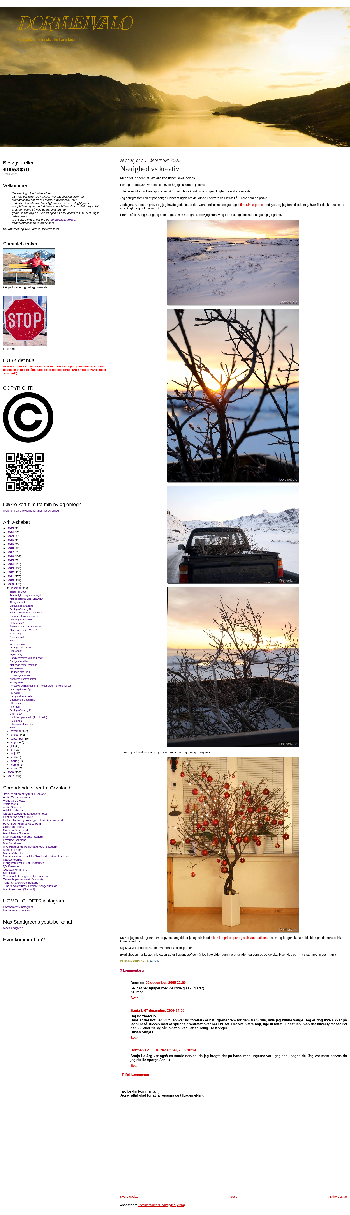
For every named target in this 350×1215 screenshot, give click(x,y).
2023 (10, 536)
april (13, 757)
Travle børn (16, 668)
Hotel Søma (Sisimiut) (16, 833)
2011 (10, 576)
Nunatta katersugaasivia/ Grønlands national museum (36, 856)
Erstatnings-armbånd (21, 605)
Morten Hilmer (12, 849)
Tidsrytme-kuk (18, 602)
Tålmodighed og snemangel (25, 595)
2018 (10, 548)
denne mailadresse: (63, 219)
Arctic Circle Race (14, 800)
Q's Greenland (12, 866)
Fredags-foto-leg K (20, 710)
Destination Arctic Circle (18, 817)
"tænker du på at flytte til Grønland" (25, 794)
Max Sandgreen (13, 843)
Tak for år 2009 (18, 591)
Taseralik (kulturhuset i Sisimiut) (23, 879)
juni (12, 749)
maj (13, 753)
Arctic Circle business (16, 797)
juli (12, 746)
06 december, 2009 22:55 (165, 982)
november (16, 731)
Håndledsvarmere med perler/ (26, 657)
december (16, 588)
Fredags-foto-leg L (20, 671)
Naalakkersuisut (13, 859)
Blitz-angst (15, 650)
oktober (15, 734)
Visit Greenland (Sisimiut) (19, 889)
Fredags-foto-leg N (20, 609)
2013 (10, 568)
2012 (10, 572)
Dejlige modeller (19, 661)
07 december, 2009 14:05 (164, 1010)
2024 (10, 532)
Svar (134, 998)
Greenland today (13, 826)
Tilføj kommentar (135, 1075)
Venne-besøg (17, 644)
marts (14, 761)
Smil (12, 640)
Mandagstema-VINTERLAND (26, 598)
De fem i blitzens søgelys (24, 616)
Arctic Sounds (12, 807)
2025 (10, 528)
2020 (10, 540)
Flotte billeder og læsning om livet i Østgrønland (33, 820)
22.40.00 (154, 960)
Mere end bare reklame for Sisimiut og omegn (31, 510)
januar (14, 768)
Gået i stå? (16, 713)
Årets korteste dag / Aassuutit (26, 626)
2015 (10, 560)
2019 (10, 544)
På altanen (16, 720)
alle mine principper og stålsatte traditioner (240, 938)
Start (233, 1196)
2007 (10, 776)
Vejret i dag (16, 654)
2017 (10, 552)
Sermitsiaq (9, 872)
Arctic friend (10, 803)
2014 (10, 564)
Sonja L (137, 1010)
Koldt (13, 727)
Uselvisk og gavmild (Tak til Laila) (28, 717)
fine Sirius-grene (251, 205)
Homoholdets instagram (18, 907)
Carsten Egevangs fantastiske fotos (25, 813)
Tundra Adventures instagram (21, 882)
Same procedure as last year (26, 612)
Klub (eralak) (17, 623)
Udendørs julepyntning (22, 699)
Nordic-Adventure (14, 853)
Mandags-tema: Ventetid (23, 664)
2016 (10, 556)
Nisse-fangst (17, 637)
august (14, 742)
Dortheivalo (140, 1050)
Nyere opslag (129, 1196)
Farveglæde (16, 682)
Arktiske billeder (13, 810)
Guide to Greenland (15, 830)
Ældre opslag (337, 1196)
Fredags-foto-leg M (20, 647)
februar (15, 764)
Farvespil (15, 692)
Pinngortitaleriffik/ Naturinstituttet (23, 863)
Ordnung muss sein (21, 619)
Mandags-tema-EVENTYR (24, 630)
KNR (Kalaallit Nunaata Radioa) (23, 836)
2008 (10, 772)
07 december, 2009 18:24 (176, 1050)
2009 (10, 584)
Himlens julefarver (20, 675)
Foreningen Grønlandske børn (22, 823)
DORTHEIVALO (74, 23)
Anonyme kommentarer (23, 678)
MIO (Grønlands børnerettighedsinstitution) (30, 846)
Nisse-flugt (16, 633)
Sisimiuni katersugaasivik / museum (25, 876)
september (17, 738)
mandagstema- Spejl (21, 689)
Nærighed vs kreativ (149, 168)
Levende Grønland (14, 840)
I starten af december (22, 723)
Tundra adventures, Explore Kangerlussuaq (30, 886)
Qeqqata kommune (15, 869)
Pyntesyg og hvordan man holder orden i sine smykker (40, 685)
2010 (10, 580)
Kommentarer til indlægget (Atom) (161, 1205)
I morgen (15, 706)
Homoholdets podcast (16, 910)
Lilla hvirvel (16, 703)
